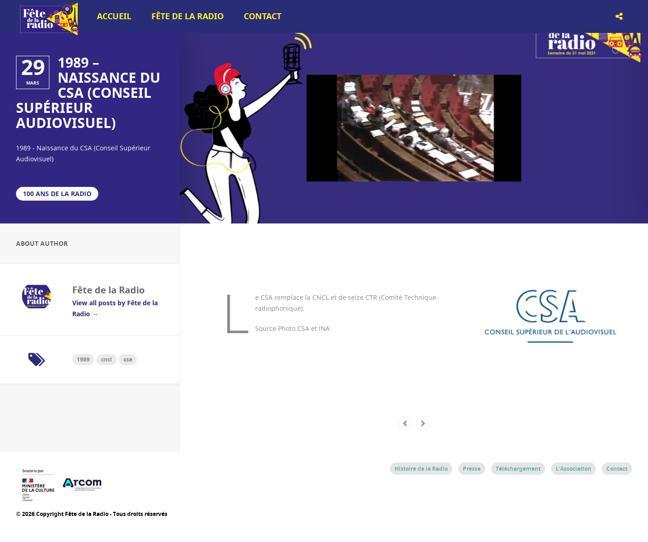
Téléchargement (518, 469)
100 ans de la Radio (57, 193)
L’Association (573, 469)
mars (32, 83)
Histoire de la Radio (421, 469)
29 (33, 67)
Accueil (114, 16)
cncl (106, 359)
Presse (472, 469)
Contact (262, 16)
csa (127, 359)
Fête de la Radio (187, 16)
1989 (83, 359)
